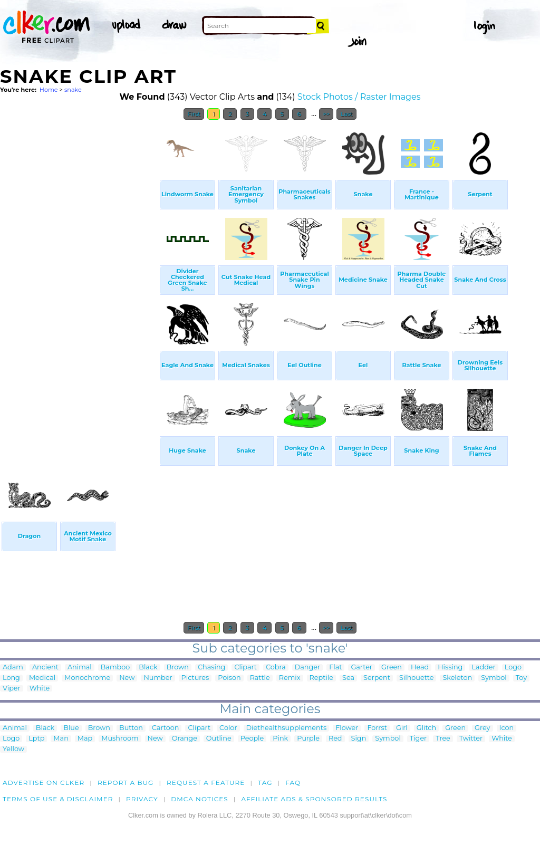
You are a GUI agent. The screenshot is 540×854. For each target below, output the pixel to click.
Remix (290, 678)
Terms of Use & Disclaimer (58, 799)
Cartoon (165, 728)
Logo (513, 667)
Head (420, 667)
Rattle (260, 678)
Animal (80, 667)
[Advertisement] (79, 284)
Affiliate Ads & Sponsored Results (314, 799)
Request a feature (206, 782)
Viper (12, 688)
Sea (348, 678)
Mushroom (119, 738)
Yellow (13, 749)
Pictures (195, 678)
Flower (346, 728)
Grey (482, 728)
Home (49, 89)
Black (148, 667)
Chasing (211, 667)
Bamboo (115, 667)
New (126, 678)
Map (85, 738)
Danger (307, 667)
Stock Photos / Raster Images (359, 97)
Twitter (471, 738)
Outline (219, 738)
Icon (506, 728)
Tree (443, 738)
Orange (184, 738)
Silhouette (416, 678)
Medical (42, 678)
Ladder (483, 667)
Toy (521, 678)
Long (11, 678)
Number (157, 678)
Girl (402, 728)
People (252, 738)
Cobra (276, 667)
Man (60, 738)
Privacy (142, 799)
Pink (280, 738)
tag (265, 782)
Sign (359, 738)
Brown (178, 667)
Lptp (36, 738)
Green (391, 667)
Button (131, 728)
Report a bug (126, 782)
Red (335, 738)
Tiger (418, 738)
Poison (229, 678)
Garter (361, 667)
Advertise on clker (43, 782)
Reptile (321, 678)
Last (346, 114)
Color (228, 728)
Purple (308, 738)
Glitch (426, 728)
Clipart (245, 667)
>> (326, 114)
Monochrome (87, 678)
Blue (71, 728)
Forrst (377, 728)
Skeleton (457, 678)
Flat (335, 667)
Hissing (450, 667)
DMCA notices (199, 799)
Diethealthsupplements (286, 728)
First (193, 114)
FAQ (293, 782)
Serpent (376, 678)
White (40, 688)
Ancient (45, 667)
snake (73, 89)
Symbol (494, 678)
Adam (13, 667)
